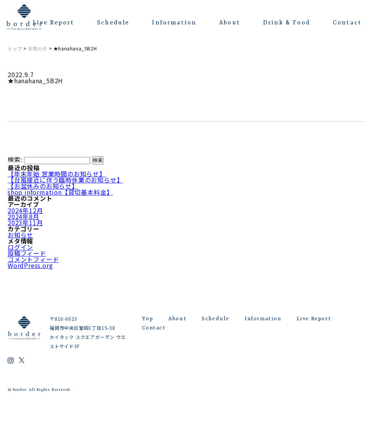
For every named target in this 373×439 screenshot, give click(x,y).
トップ (15, 48)
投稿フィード (27, 253)
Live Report (53, 22)
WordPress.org (30, 265)
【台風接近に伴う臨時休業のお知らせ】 (65, 179)
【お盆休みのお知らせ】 (43, 185)
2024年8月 (23, 216)
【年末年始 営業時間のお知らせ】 (57, 173)
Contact (347, 22)
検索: (15, 159)
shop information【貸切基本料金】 (60, 192)
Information (174, 22)
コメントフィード (33, 259)
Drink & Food (286, 22)
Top (147, 319)
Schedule (113, 22)
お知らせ (37, 48)
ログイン (20, 247)
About (229, 22)
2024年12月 (25, 210)
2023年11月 (25, 222)
